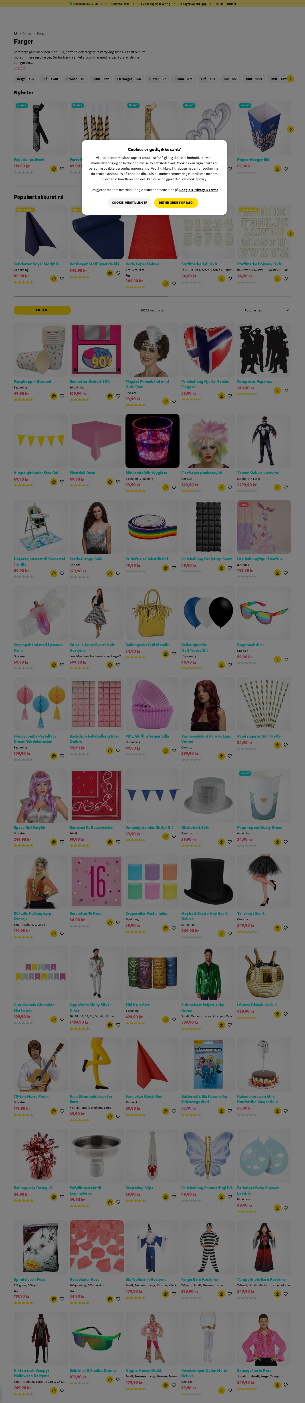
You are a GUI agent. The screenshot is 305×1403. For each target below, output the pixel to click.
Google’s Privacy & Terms (198, 189)
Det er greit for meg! (176, 203)
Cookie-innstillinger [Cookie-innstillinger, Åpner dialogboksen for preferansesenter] (129, 203)
